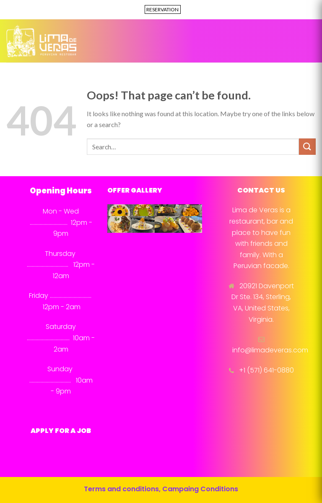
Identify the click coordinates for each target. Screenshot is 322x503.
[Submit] (307, 146)
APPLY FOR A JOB (61, 430)
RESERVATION (162, 9)
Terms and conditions (121, 489)
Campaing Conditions (200, 489)
